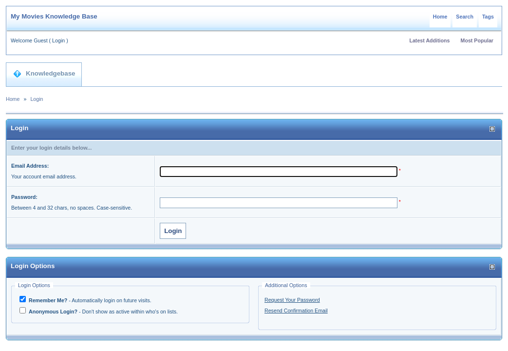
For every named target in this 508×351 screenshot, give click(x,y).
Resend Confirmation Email (296, 310)
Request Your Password (292, 300)
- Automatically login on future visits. (89, 300)
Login (58, 40)
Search (464, 17)
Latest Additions (429, 40)
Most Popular (477, 40)
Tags (488, 17)
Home (440, 17)
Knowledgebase (44, 74)
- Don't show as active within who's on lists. (102, 311)
